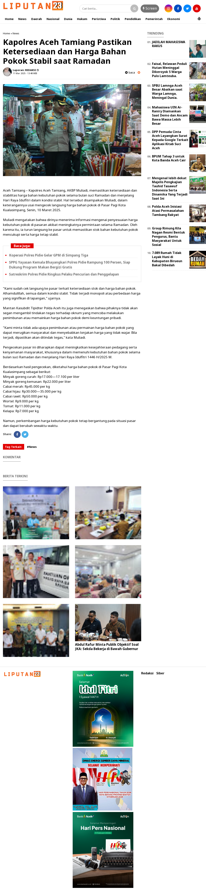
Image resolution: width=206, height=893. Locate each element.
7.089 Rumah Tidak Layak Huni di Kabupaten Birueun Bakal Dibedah (167, 259)
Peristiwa (99, 19)
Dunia (68, 19)
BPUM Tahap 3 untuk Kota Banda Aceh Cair (169, 158)
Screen (150, 8)
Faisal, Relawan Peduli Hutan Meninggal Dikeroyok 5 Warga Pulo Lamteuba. (169, 70)
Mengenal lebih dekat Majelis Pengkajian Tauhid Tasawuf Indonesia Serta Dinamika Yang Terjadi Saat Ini (170, 188)
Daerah (36, 19)
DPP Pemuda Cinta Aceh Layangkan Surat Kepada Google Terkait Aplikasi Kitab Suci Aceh (170, 140)
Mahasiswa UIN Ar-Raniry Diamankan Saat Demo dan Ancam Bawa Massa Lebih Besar (170, 115)
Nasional (53, 19)
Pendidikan (133, 19)
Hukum (82, 19)
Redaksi (147, 673)
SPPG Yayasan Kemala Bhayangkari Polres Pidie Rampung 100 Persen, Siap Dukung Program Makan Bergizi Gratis (69, 264)
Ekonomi (173, 19)
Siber (160, 673)
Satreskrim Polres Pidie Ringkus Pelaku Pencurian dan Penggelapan (64, 274)
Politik (115, 19)
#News (32, 447)
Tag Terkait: (13, 447)
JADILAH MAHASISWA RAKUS (168, 44)
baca (130, 72)
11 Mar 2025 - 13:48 (23, 73)
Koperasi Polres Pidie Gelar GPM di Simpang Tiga (48, 255)
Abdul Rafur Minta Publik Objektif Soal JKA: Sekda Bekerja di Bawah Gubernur (107, 646)
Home (9, 19)
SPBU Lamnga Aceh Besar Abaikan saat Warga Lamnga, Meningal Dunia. (167, 91)
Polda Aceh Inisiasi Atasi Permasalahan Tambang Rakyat (168, 210)
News (22, 19)
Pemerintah (154, 19)
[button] (199, 17)
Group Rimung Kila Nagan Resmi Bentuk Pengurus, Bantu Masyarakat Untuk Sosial (168, 236)
